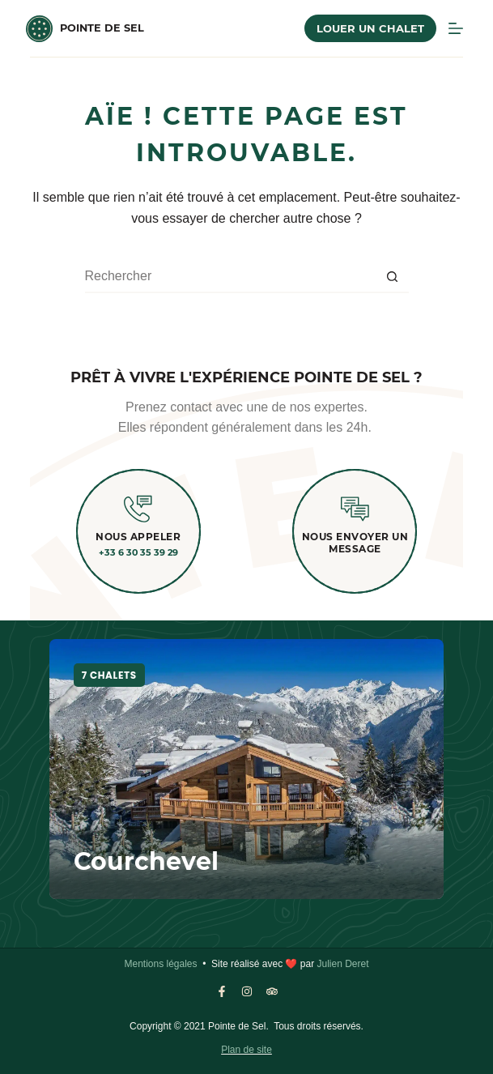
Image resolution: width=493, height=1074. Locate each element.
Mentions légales (160, 964)
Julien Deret (342, 964)
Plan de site (246, 1049)
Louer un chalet (370, 28)
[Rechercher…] (230, 277)
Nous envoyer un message (355, 542)
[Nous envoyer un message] (355, 509)
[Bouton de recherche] (392, 277)
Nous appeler (138, 537)
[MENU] (455, 28)
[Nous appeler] (138, 509)
